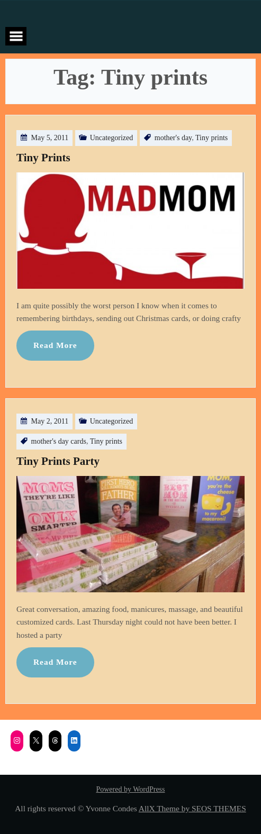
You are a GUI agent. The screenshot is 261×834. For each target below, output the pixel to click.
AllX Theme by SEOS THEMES (192, 808)
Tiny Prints (43, 157)
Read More (55, 345)
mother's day (173, 138)
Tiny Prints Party (58, 461)
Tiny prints (211, 138)
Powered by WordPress (130, 789)
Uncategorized (111, 138)
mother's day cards (58, 441)
